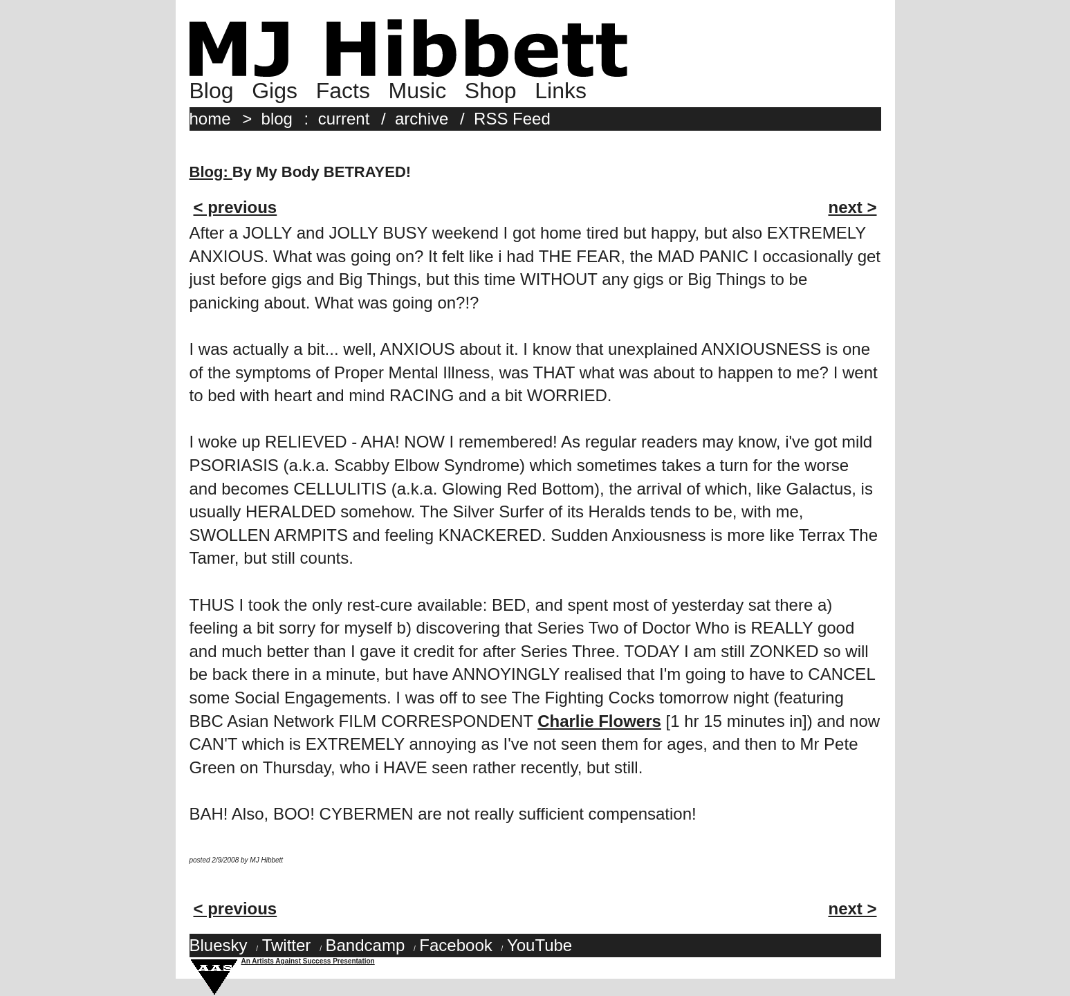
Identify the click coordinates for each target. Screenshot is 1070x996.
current (344, 118)
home (210, 118)
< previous (235, 207)
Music (418, 90)
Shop (491, 90)
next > (852, 207)
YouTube (539, 945)
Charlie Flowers (599, 721)
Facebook (455, 945)
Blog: (211, 172)
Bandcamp (365, 945)
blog (277, 118)
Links (561, 90)
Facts (343, 90)
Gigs (274, 90)
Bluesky (219, 945)
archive (421, 118)
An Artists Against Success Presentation (308, 961)
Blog (212, 90)
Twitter (286, 945)
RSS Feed (512, 118)
